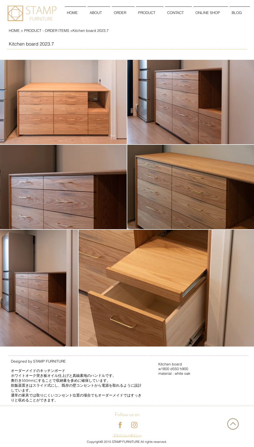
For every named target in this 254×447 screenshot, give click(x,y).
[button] (99, 10)
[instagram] (134, 425)
